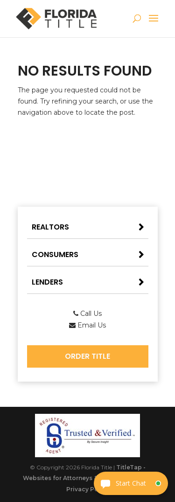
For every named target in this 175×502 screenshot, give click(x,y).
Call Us (87, 313)
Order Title (87, 356)
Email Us (87, 325)
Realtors (50, 227)
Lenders (47, 282)
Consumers (55, 254)
